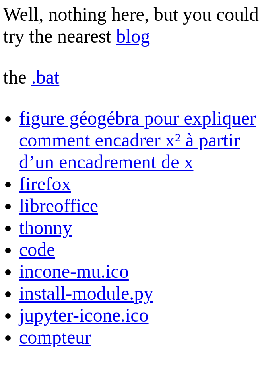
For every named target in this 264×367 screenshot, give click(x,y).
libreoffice (58, 205)
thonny (45, 227)
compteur (55, 336)
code (37, 249)
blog (133, 36)
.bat (45, 77)
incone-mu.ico (74, 271)
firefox (45, 183)
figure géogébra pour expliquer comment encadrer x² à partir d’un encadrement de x (137, 139)
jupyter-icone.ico (84, 315)
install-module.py (86, 293)
